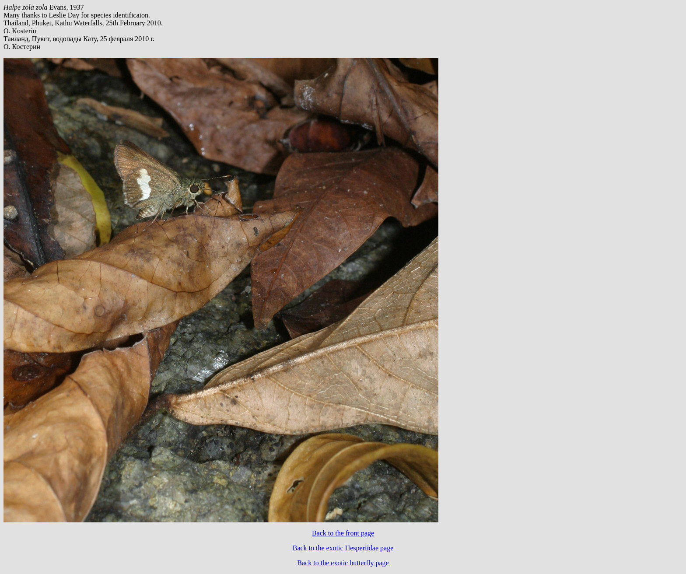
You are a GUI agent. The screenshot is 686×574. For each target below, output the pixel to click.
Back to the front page (343, 533)
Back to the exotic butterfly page (342, 563)
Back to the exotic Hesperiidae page (343, 548)
